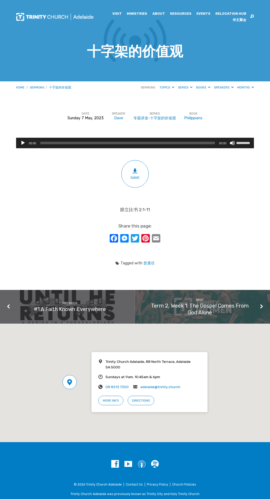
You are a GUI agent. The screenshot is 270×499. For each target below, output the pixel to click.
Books (203, 87)
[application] (135, 143)
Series (185, 87)
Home (20, 87)
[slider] (127, 143)
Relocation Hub (230, 14)
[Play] (23, 143)
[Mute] (232, 143)
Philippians (193, 118)
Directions (141, 400)
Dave (118, 118)
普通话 (149, 263)
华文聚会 (239, 20)
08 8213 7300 (117, 387)
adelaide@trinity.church (160, 387)
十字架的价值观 (60, 87)
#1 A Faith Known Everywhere (70, 309)
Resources (180, 14)
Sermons (37, 87)
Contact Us (134, 484)
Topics (167, 87)
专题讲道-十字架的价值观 (154, 118)
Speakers (224, 87)
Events (203, 14)
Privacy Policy (157, 484)
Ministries (137, 14)
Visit (117, 14)
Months (245, 87)
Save (135, 174)
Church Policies (184, 484)
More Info (111, 400)
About (158, 14)
